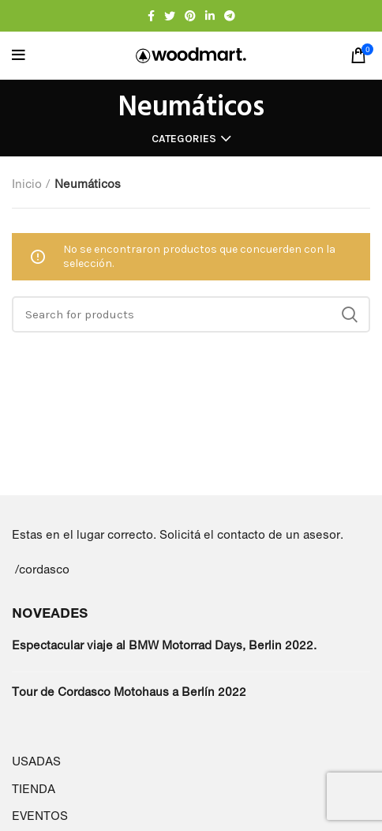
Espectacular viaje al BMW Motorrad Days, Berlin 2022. (164, 645)
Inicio (27, 183)
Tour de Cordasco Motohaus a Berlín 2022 (129, 691)
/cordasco (42, 569)
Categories (184, 139)
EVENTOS (40, 815)
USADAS (36, 761)
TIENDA (33, 788)
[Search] (191, 314)
